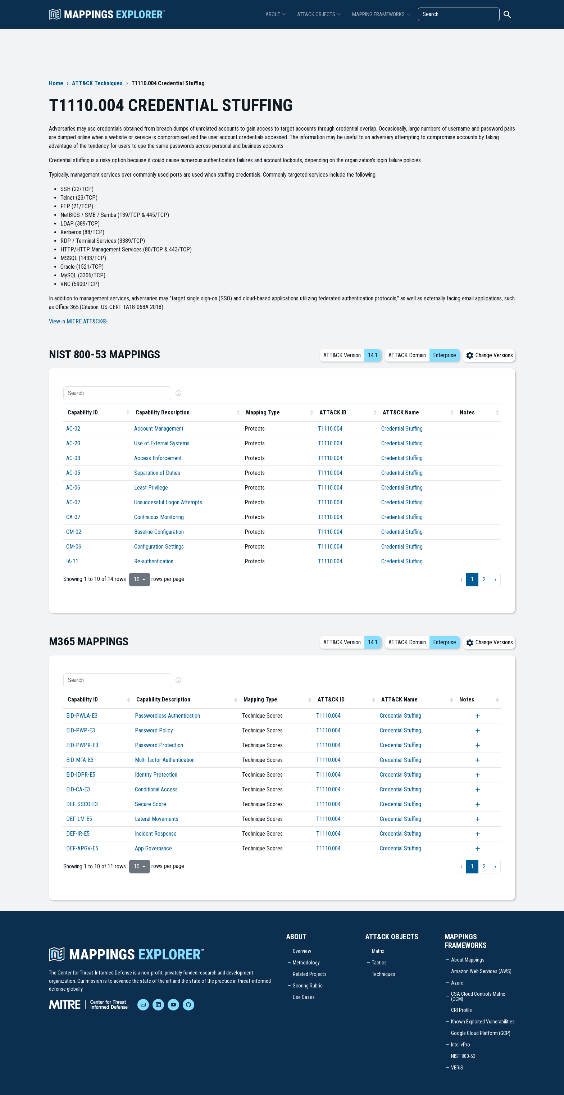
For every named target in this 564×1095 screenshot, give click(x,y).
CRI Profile (461, 1010)
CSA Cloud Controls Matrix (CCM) (478, 996)
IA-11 (72, 561)
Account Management (158, 428)
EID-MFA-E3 (80, 759)
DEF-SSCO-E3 (82, 804)
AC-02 (73, 428)
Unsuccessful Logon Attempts (168, 502)
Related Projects (310, 974)
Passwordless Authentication (167, 715)
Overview (302, 951)
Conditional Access (156, 789)
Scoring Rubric (308, 985)
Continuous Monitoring (159, 517)
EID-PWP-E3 (80, 730)
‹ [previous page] (461, 579)
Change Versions (489, 355)
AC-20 (73, 443)
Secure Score (150, 804)
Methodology (306, 962)
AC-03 (73, 458)
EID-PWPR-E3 (82, 745)
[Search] (459, 14)
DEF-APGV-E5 (82, 848)
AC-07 (73, 502)
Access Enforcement (158, 458)
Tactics (379, 962)
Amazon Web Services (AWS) (481, 971)
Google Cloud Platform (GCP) (480, 1033)
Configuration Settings (159, 546)
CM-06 (73, 546)
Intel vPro (460, 1044)
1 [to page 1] (472, 579)
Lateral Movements (156, 818)
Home (56, 83)
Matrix (378, 951)
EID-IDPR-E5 (80, 774)
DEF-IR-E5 (78, 833)
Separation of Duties (157, 472)
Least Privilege (151, 487)
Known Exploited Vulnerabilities (483, 1021)
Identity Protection (156, 774)
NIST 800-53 (463, 1056)
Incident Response (156, 833)
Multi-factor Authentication (165, 759)
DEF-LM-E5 (79, 818)
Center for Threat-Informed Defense (95, 972)
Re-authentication (153, 561)
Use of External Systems (162, 443)
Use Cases (304, 997)
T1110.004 (330, 428)
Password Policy (154, 730)
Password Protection (159, 745)
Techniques (383, 974)
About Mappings (468, 959)
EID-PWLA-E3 (81, 715)
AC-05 (73, 472)
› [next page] (495, 579)
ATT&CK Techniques (97, 83)
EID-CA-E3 (78, 789)
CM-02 (73, 531)
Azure (457, 982)
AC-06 (73, 487)
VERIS (457, 1067)
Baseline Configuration (159, 531)
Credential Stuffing (402, 428)
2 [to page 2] (484, 579)
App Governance (153, 848)
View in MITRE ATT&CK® (78, 321)
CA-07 (73, 517)
